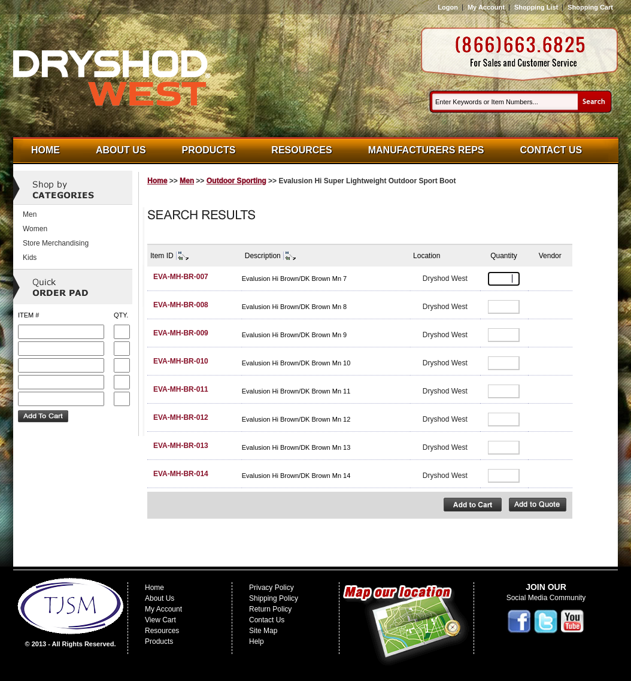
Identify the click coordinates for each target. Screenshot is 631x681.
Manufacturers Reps (426, 150)
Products (209, 150)
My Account (486, 7)
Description (263, 256)
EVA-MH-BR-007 (180, 277)
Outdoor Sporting (236, 181)
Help (256, 641)
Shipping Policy (273, 598)
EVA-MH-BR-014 (180, 474)
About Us (121, 150)
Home (45, 150)
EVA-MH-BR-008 (180, 305)
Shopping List (536, 7)
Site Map (263, 630)
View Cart (160, 620)
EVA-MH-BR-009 (180, 333)
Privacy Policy (271, 587)
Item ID (162, 256)
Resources (301, 150)
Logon (448, 7)
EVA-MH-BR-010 (180, 361)
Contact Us (551, 150)
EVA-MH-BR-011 (180, 389)
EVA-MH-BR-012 (180, 417)
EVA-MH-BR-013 (180, 445)
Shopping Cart (590, 7)
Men (187, 181)
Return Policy (270, 609)
